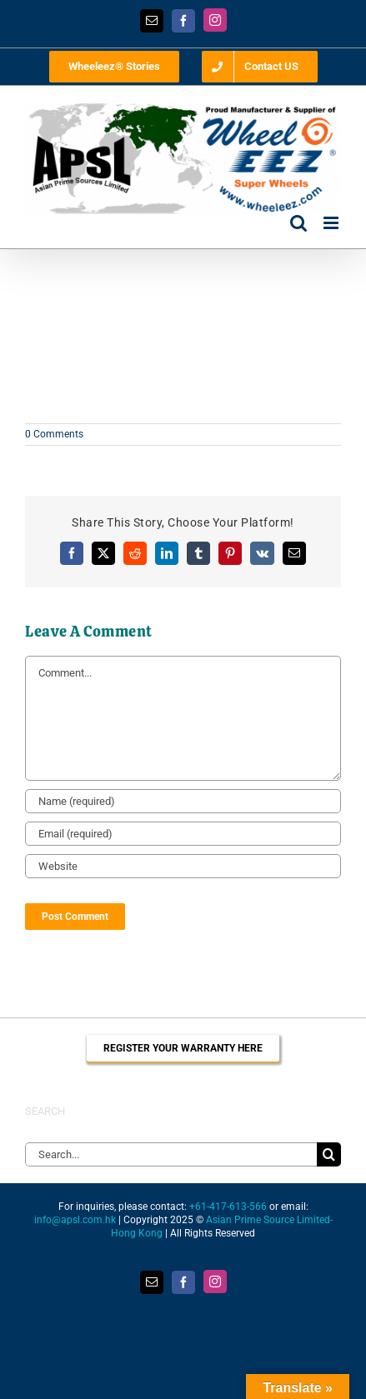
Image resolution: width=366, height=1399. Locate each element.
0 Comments (54, 434)
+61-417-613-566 (228, 1206)
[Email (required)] (183, 834)
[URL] (183, 866)
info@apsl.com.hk (75, 1220)
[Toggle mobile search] (298, 223)
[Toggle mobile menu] (332, 223)
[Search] (329, 1154)
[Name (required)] (183, 801)
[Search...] (171, 1154)
